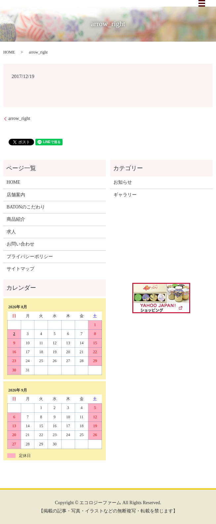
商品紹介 (16, 219)
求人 (11, 231)
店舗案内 (16, 194)
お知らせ (122, 182)
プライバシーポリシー (30, 256)
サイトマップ (20, 268)
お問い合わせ (20, 244)
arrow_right (19, 118)
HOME (9, 52)
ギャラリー (125, 194)
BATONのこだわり (26, 207)
